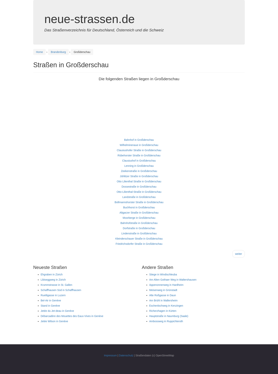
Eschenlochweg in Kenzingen (166, 305)
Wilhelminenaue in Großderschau (139, 145)
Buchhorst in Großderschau (139, 207)
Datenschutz (126, 355)
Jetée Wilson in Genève (54, 321)
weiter (238, 253)
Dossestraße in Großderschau (139, 186)
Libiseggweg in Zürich (53, 279)
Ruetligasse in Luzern (53, 295)
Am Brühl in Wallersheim (163, 300)
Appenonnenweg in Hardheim (166, 284)
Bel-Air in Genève (51, 300)
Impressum (110, 355)
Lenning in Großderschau (139, 165)
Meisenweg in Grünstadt (163, 290)
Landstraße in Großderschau (139, 197)
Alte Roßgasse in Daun (162, 295)
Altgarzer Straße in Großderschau (139, 212)
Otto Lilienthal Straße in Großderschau (139, 181)
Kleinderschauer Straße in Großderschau (139, 238)
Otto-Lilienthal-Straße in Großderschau (139, 191)
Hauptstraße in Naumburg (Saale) (168, 316)
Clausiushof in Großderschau (139, 160)
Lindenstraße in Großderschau (139, 233)
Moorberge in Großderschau (139, 217)
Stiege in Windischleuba (163, 274)
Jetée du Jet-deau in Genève (57, 310)
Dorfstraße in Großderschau (139, 228)
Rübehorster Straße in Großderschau (138, 155)
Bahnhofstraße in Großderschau (139, 223)
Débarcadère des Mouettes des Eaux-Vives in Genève (72, 316)
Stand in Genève (50, 305)
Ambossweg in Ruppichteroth (166, 321)
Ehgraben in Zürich (52, 274)
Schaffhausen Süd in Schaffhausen (61, 290)
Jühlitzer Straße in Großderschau (139, 176)
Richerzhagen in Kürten (162, 310)
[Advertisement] (139, 111)
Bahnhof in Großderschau (139, 139)
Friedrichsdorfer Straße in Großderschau (139, 243)
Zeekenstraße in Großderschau (139, 171)
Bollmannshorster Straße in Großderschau (139, 202)
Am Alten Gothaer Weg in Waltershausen (172, 279)
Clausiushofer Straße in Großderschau (139, 150)
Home (39, 52)
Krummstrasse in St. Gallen (56, 284)
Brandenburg (58, 52)
